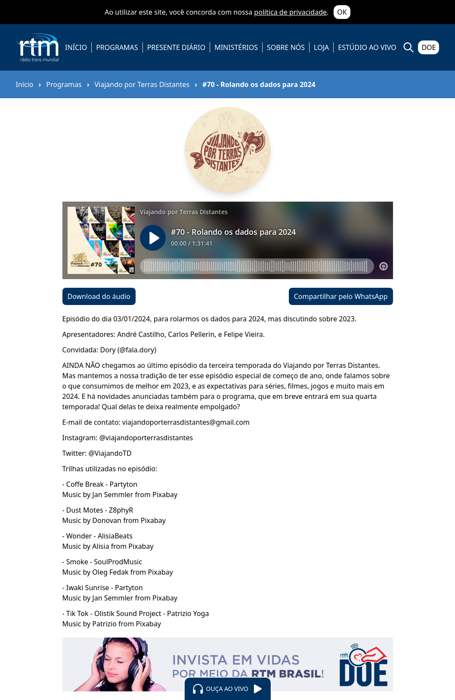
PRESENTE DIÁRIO (176, 47)
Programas (63, 84)
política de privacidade (290, 12)
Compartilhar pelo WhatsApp (341, 296)
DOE (428, 47)
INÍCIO (76, 47)
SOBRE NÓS (286, 47)
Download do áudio (99, 296)
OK (342, 12)
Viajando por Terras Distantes (141, 84)
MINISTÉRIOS (236, 47)
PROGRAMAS (117, 47)
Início (25, 84)
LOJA (321, 47)
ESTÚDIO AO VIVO (367, 47)
